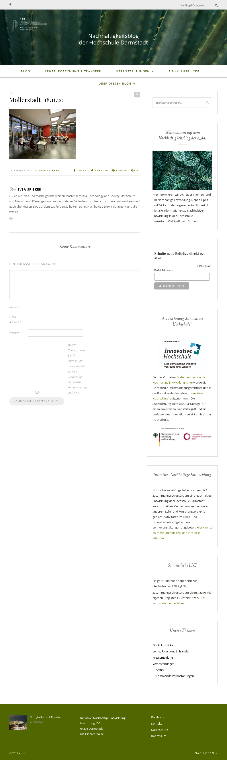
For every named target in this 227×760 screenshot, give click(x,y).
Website (14, 333)
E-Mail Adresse (163, 270)
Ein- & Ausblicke (184, 71)
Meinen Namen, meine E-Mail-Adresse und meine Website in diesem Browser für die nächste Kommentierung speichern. (76, 369)
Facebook (157, 717)
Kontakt (156, 723)
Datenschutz (159, 730)
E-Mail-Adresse (15, 319)
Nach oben (206, 753)
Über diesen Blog (115, 83)
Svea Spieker (49, 170)
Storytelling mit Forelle (45, 717)
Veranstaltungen (133, 71)
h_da (23, 753)
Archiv (160, 670)
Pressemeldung (163, 658)
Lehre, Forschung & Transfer (73, 71)
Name (14, 307)
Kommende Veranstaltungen (175, 676)
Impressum (158, 736)
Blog (25, 71)
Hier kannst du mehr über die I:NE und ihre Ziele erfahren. (182, 532)
